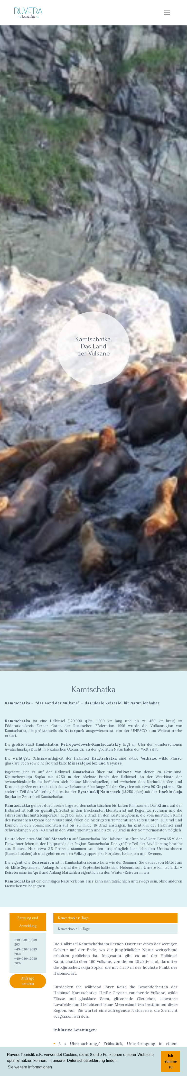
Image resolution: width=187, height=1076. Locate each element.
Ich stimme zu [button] (170, 1061)
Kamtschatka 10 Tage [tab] (74, 929)
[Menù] (167, 12)
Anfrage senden (27, 981)
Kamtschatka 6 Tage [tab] (73, 918)
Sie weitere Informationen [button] (30, 1067)
